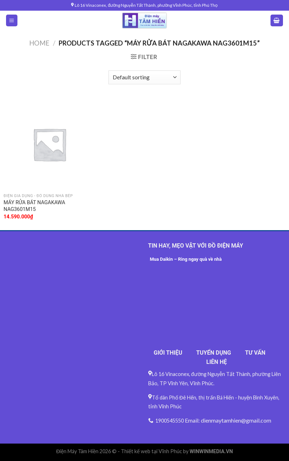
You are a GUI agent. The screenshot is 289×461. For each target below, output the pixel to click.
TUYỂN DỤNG (213, 352)
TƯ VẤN (255, 352)
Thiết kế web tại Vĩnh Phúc (151, 451)
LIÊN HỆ (216, 362)
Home (39, 43)
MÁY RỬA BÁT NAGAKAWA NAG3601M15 (34, 206)
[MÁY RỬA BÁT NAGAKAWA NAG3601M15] (49, 144)
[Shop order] (144, 77)
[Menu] (12, 20)
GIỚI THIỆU (168, 352)
